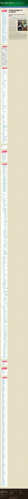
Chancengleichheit (12, 39)
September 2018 (3, 425)
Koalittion (25, 39)
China (3, 94)
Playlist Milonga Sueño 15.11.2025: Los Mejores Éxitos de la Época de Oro (4, 20)
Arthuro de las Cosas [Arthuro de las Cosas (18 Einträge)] (4, 48)
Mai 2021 (3, 403)
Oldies (3, 120)
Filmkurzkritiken (3, 193)
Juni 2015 (3, 451)
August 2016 (3, 441)
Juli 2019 (3, 418)
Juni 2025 (3, 384)
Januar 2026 (3, 380)
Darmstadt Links (5, 212)
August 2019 (3, 417)
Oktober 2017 (3, 432)
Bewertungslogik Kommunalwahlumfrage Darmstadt (6, 295)
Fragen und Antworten (12, 492)
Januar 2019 (3, 422)
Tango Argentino (3, 133)
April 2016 (3, 444)
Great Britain (4, 95)
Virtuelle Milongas (5, 322)
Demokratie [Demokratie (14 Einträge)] (3, 53)
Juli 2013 (3, 467)
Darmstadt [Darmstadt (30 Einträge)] (4, 53)
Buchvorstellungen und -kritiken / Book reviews (5, 210)
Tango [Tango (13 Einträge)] (2, 61)
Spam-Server (4, 267)
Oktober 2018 (3, 424)
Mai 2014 (3, 460)
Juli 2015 (3, 450)
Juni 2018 (3, 427)
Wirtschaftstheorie (4, 140)
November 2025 (3, 381)
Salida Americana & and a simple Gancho (5, 346)
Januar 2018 (3, 430)
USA (3, 97)
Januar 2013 (3, 471)
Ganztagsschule (16, 39)
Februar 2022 (3, 401)
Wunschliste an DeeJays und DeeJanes (4, 259)
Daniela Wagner (10, 26)
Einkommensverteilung (5, 136)
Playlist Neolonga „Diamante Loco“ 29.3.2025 (3, 43)
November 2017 (3, 431)
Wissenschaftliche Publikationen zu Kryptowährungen (4, 189)
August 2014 (3, 458)
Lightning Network (4, 186)
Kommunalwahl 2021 (5, 80)
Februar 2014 (3, 462)
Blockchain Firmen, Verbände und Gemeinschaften (4, 178)
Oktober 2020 (3, 408)
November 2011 (3, 481)
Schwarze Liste (4, 256)
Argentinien (4, 93)
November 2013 (3, 464)
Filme (3, 202)
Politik (2, 123)
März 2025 (3, 386)
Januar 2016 (3, 446)
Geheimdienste (4, 125)
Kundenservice (4, 138)
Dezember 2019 (3, 414)
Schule (11, 17)
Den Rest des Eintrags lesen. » (24, 38)
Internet (3, 104)
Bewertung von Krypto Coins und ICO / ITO (5, 173)
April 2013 (3, 469)
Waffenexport (4, 131)
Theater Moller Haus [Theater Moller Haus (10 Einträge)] (4, 63)
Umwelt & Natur (4, 129)
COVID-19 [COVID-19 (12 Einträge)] (5, 52)
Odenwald (4, 100)
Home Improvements (5, 71)
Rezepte (4, 236)
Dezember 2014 (3, 455)
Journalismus (3, 115)
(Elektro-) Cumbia (5, 250)
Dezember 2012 (3, 472)
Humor (2, 101)
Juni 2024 (3, 391)
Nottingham (4, 285)
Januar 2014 (3, 463)
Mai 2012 (3, 477)
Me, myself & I (4, 72)
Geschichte (3, 98)
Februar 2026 (3, 379)
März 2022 (3, 400)
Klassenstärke (24, 39)
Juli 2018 (3, 426)
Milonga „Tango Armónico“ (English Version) (5, 311)
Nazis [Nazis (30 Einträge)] (3, 58)
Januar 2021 (3, 406)
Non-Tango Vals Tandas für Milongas (5, 353)
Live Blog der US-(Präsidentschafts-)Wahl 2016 (6, 289)
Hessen (2, 99)
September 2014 (3, 457)
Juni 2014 (3, 459)
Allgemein (3, 69)
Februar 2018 (3, 429)
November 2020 (3, 407)
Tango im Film (4, 323)
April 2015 (3, 452)
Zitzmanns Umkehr (4, 18)
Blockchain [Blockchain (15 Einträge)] (5, 49)
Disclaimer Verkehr (4, 262)
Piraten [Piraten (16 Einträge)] (5, 59)
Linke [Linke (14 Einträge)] (3, 57)
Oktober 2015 (3, 448)
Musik (3, 249)
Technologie (5, 245)
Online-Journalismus (5, 106)
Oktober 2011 (3, 482)
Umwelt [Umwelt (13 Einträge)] (2, 64)
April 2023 (3, 398)
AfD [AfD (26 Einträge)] (2, 47)
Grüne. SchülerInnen (19, 39)
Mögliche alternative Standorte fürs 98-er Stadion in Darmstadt (5, 298)
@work (3, 70)
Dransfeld (4, 277)
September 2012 (3, 474)
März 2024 (3, 393)
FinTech (3, 137)
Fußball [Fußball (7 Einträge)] (6, 54)
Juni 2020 (3, 410)
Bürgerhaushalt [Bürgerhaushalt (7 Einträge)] (3, 50)
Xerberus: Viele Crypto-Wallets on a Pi (5, 191)
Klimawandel (3, 116)
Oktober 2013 (3, 465)
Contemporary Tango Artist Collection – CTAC (5, 307)
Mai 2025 (3, 385)
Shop (3, 286)
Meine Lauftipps (5, 270)
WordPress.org (3, 364)
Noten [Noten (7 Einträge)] (6, 58)
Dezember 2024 (3, 388)
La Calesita (5, 337)
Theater (3, 113)
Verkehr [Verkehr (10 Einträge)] (2, 65)
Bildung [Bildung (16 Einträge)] (3, 48)
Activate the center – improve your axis (5, 327)
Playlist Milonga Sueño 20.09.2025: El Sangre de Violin (4, 25)
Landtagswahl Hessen (5, 127)
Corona (3, 272)
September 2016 (3, 440)
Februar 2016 (3, 445)
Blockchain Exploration (4, 165)
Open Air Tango (5, 315)
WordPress (18, 497)
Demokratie (4, 124)
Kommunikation (3, 117)
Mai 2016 (3, 443)
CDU (10, 39)
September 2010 (3, 484)
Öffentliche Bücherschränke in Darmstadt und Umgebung (5, 222)
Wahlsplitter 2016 (4, 290)
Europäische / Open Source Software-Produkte (5, 201)
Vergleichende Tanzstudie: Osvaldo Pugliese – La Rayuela (4, 13)
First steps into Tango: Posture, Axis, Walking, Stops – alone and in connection (5, 332)
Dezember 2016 (3, 438)
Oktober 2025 (3, 382)
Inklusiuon (22, 39)
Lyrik (3, 110)
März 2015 (3, 453)
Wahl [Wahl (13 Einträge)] (5, 65)
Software (4, 107)
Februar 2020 (3, 413)
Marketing (4, 139)
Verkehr (3, 134)
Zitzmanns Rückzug (4, 28)
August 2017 (3, 433)
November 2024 (3, 389)
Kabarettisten (4, 207)
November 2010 (3, 483)
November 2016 (3, 439)
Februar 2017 (3, 437)
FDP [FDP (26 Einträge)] (3, 54)
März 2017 (3, 436)
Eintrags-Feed (3, 363)
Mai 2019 (3, 419)
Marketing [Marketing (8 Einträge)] (6, 57)
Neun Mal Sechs (7, 3)
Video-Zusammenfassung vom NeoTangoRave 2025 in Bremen (4, 33)
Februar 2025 (3, 387)
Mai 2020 (3, 411)
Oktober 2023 (3, 396)
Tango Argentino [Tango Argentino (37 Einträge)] (4, 62)
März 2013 (3, 470)
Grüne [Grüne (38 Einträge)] (3, 55)
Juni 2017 (3, 434)
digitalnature (13, 497)
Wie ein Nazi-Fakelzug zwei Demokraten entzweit (4, 27)
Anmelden (3, 362)
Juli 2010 (3, 485)
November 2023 (3, 395)
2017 (3, 194)
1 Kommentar (14, 17)
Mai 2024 (3, 392)
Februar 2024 (3, 394)
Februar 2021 (3, 405)
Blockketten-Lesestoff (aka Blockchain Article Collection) (5, 180)
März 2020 (3, 412)
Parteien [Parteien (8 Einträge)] (2, 59)
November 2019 (3, 415)
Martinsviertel (4, 81)
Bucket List (4, 271)
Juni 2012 (3, 476)
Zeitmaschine (5, 248)
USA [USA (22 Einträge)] (6, 64)
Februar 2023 (3, 399)
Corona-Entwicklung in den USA (5, 275)
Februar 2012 (3, 479)
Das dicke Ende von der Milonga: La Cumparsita (4, 159)
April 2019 (3, 420)
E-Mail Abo (4, 263)
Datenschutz (3, 82)
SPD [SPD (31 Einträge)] (5, 60)
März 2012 (3, 478)
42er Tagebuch (4, 269)
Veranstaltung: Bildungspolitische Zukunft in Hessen (17, 15)
